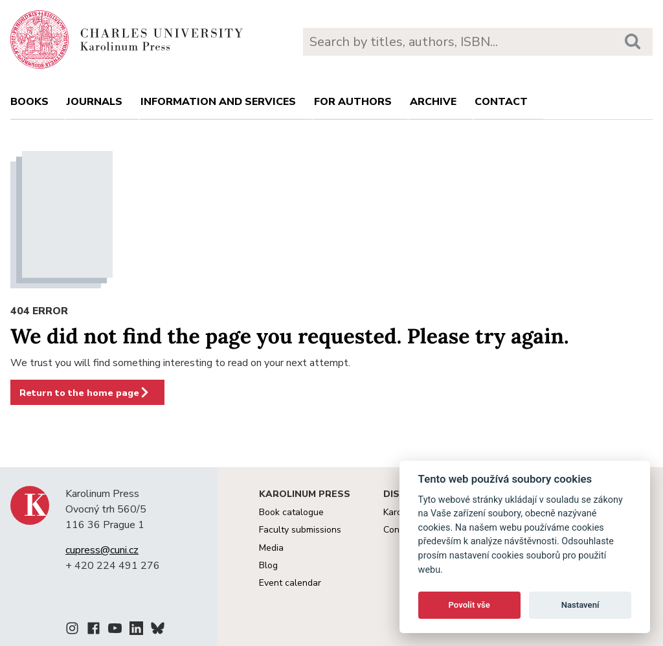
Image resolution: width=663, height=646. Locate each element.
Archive (433, 102)
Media (271, 548)
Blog (268, 565)
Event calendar (290, 583)
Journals (94, 102)
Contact (501, 102)
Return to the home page (84, 392)
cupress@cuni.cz (102, 550)
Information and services (218, 102)
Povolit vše (469, 605)
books (29, 102)
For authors (353, 102)
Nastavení (580, 605)
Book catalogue (291, 512)
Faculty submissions (300, 530)
